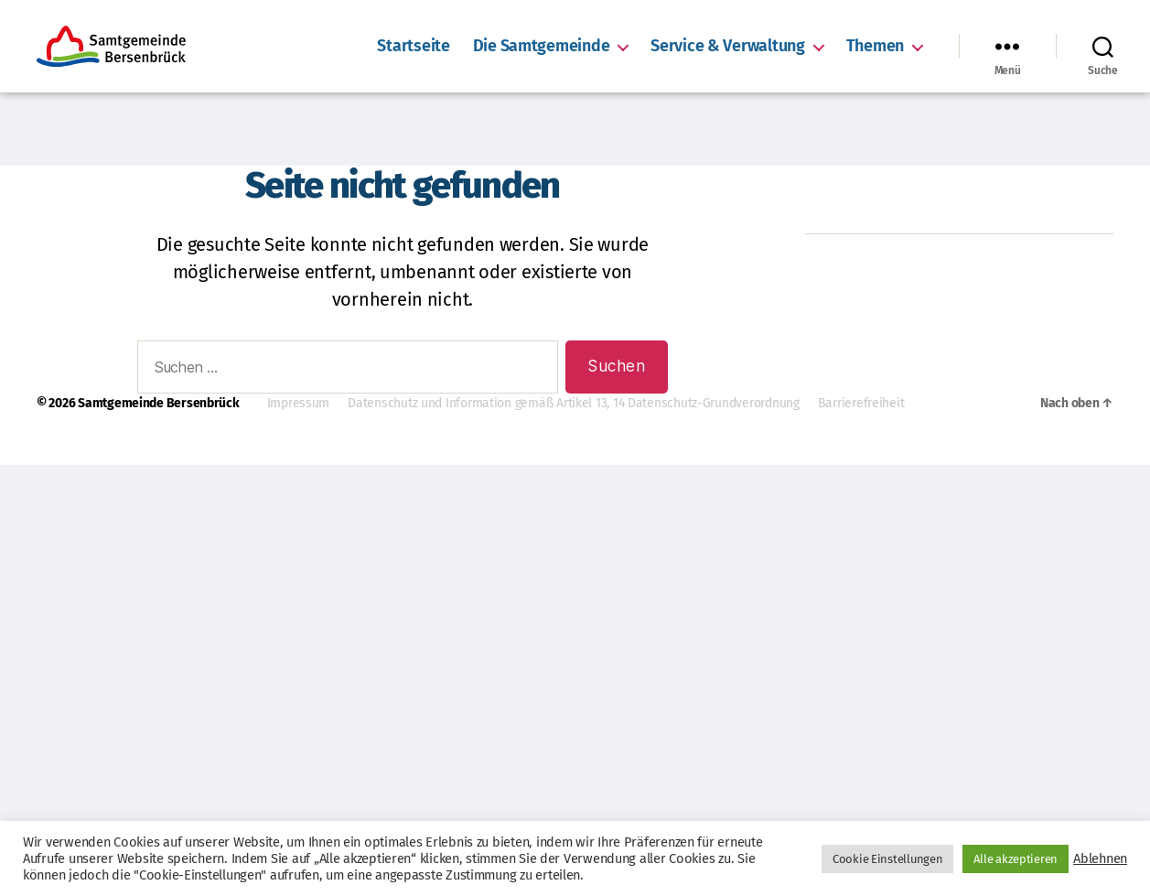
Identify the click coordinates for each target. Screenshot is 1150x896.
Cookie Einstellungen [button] (888, 859)
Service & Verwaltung (727, 46)
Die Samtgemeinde (541, 46)
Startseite (413, 46)
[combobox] (347, 367)
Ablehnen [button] (1100, 858)
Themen (875, 46)
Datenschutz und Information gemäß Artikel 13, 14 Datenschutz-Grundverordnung (573, 403)
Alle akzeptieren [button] (1015, 859)
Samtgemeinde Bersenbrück (159, 403)
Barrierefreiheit (861, 403)
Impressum (298, 403)
